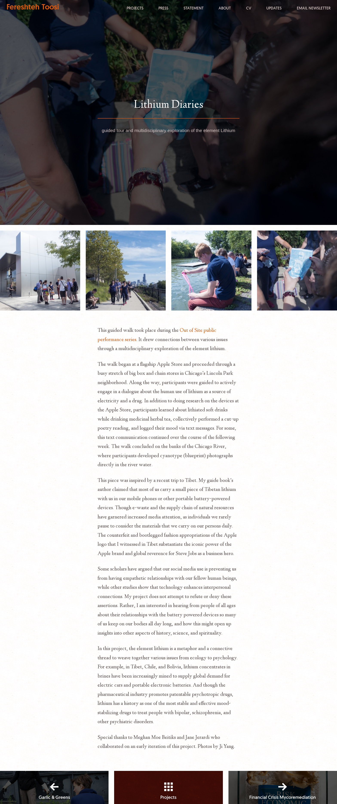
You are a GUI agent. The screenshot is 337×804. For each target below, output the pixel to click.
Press (163, 8)
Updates (274, 8)
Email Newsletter (314, 8)
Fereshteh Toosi (32, 7)
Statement (194, 8)
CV (248, 8)
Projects (135, 8)
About (225, 8)
